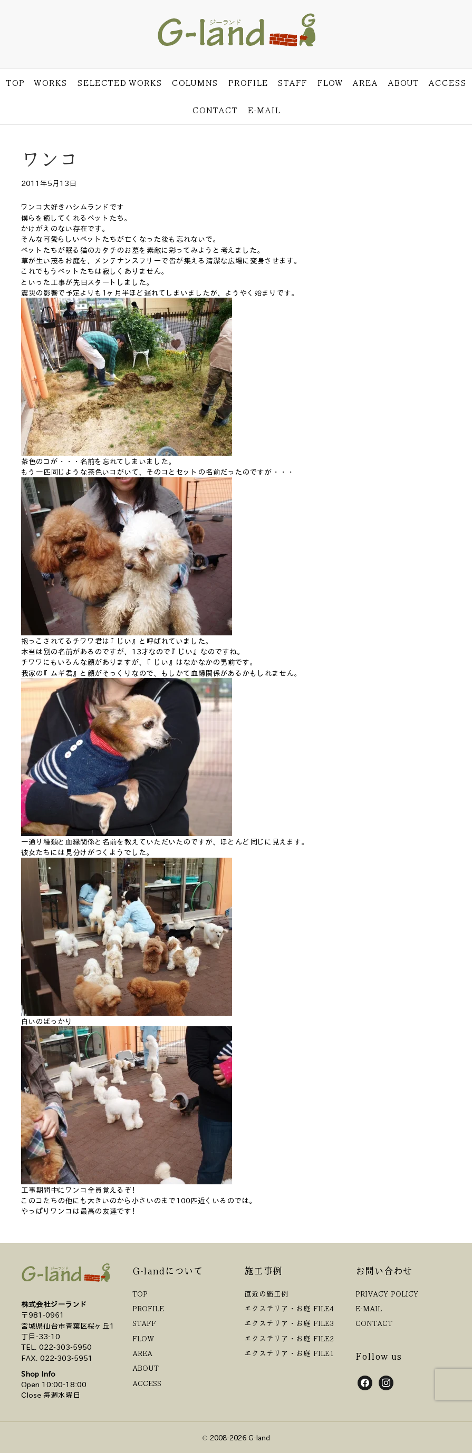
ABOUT (403, 82)
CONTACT (214, 110)
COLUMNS (194, 82)
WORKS (50, 82)
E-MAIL (263, 110)
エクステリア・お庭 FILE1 (289, 1353)
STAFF (292, 82)
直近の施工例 (266, 1293)
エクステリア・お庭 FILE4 (289, 1308)
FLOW (330, 82)
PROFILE (248, 82)
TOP (15, 82)
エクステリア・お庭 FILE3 (289, 1323)
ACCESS (447, 82)
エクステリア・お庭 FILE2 (289, 1338)
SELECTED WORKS (119, 82)
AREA (365, 82)
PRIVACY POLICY (386, 1293)
